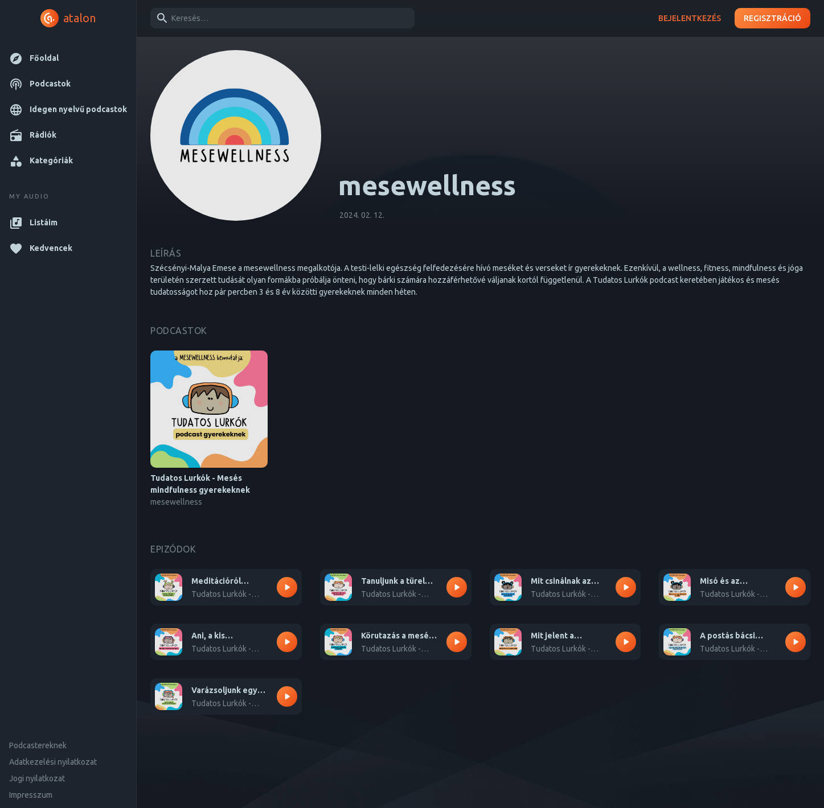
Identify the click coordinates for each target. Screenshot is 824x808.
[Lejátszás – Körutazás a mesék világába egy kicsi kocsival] (456, 642)
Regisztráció (772, 18)
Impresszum (30, 794)
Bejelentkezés (689, 18)
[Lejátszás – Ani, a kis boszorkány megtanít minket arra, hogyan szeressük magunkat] (287, 642)
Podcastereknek (38, 745)
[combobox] (280, 18)
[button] (68, 58)
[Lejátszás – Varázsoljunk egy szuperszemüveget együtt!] (287, 696)
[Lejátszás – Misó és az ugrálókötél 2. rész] (795, 587)
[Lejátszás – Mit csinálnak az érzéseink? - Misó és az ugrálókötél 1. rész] (626, 587)
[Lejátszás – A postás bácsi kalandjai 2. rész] (795, 642)
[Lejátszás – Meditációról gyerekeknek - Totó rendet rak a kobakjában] (287, 587)
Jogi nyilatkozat (37, 778)
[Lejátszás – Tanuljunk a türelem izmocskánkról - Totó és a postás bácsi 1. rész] (456, 587)
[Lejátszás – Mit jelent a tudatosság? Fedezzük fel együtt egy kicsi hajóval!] (626, 642)
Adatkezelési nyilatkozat (53, 761)
